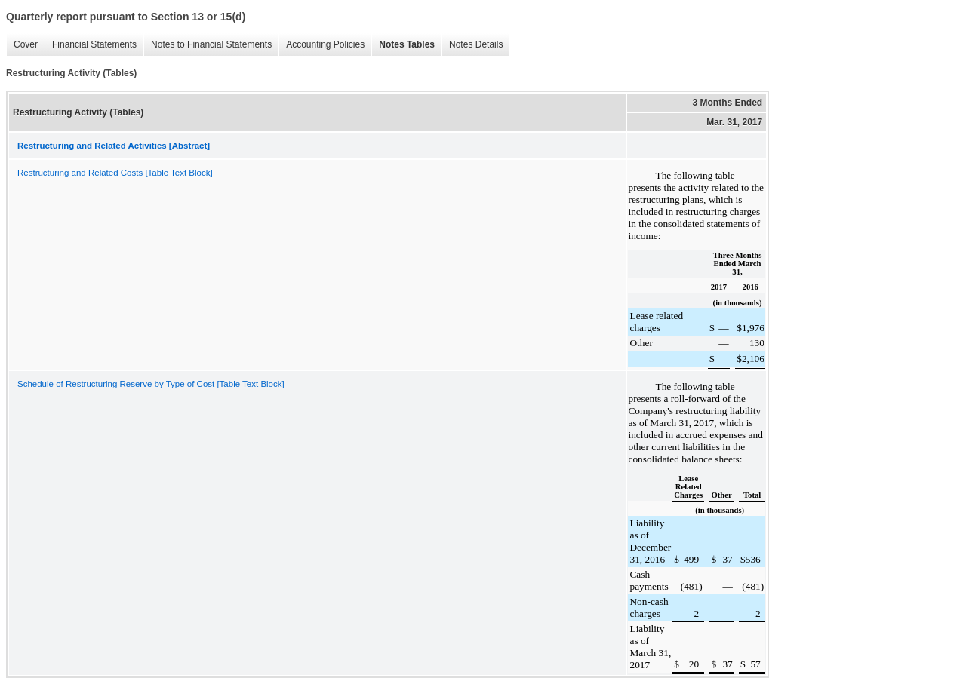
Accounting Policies (321, 45)
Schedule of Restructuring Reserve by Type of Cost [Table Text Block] (151, 383)
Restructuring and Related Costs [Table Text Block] (115, 172)
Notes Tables (403, 45)
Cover (22, 45)
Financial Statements (91, 45)
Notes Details (472, 45)
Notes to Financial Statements (207, 45)
